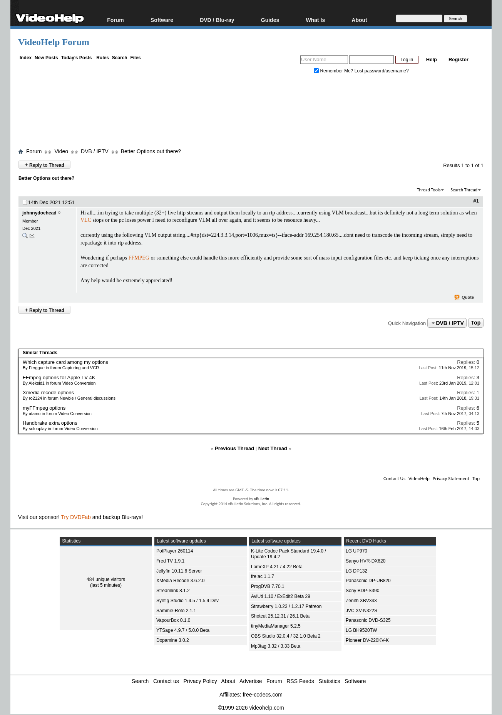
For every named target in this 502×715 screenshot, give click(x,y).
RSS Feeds (300, 681)
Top (476, 323)
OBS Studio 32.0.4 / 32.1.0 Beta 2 (286, 636)
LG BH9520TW (361, 630)
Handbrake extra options (50, 423)
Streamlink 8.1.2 (173, 590)
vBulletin (261, 498)
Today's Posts (76, 57)
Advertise (250, 681)
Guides (270, 19)
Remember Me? (334, 71)
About (359, 19)
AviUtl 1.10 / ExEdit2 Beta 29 (280, 596)
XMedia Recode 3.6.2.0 (180, 580)
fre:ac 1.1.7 (262, 576)
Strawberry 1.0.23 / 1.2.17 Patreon (286, 606)
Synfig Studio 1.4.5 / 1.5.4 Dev (187, 600)
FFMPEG (138, 258)
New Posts (46, 57)
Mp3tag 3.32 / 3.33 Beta (275, 646)
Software (162, 19)
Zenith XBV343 (361, 600)
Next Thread (272, 448)
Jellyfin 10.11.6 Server (179, 571)
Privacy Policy (200, 681)
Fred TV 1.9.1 (170, 561)
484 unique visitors (106, 579)
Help (431, 59)
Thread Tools (429, 190)
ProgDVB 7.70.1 (267, 586)
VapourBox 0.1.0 (173, 620)
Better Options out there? (151, 151)
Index (26, 57)
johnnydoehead (39, 213)
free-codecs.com (262, 695)
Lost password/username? (382, 71)
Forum (115, 19)
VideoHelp (419, 478)
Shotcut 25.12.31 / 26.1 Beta (280, 616)
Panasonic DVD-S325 (368, 620)
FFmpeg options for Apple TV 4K (59, 377)
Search (119, 57)
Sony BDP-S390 (362, 590)
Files (135, 57)
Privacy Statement (451, 478)
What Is (315, 19)
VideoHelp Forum (53, 42)
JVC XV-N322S (361, 610)
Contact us (166, 681)
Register (458, 59)
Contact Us (394, 478)
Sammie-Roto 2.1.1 (176, 610)
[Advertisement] (251, 113)
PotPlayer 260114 (174, 551)
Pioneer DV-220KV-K (367, 640)
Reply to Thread (44, 164)
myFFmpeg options (44, 408)
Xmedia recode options (48, 392)
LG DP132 (356, 571)
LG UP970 (356, 551)
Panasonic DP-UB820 (368, 580)
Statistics (329, 681)
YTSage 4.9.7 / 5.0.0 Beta (182, 630)
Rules (102, 57)
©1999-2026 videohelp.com (251, 708)
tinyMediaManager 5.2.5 (276, 626)
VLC (85, 220)
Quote (464, 298)
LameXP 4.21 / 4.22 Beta (277, 566)
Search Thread (463, 190)
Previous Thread (234, 448)
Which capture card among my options (65, 362)
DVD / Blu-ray (217, 19)
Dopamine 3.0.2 (172, 640)
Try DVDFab (76, 517)
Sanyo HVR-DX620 (365, 561)
